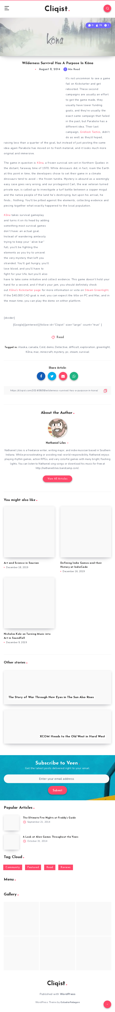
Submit (57, 790)
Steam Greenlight (96, 290)
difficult (74, 347)
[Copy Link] (57, 390)
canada (33, 347)
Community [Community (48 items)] (13, 867)
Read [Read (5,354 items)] (49, 867)
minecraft (46, 352)
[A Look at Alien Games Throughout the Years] (11, 842)
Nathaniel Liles (56, 443)
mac (36, 352)
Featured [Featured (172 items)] (33, 867)
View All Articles (58, 479)
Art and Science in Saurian (21, 563)
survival (84, 352)
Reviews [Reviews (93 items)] (66, 867)
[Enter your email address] (56, 778)
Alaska (22, 347)
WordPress (67, 994)
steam (74, 352)
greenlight (103, 347)
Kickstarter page (25, 290)
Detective (61, 347)
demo (50, 347)
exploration (87, 347)
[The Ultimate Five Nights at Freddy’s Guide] (11, 823)
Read (60, 337)
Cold (42, 347)
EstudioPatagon (70, 1002)
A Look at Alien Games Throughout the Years (51, 837)
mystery (59, 352)
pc (67, 352)
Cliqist (57, 9)
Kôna (40, 163)
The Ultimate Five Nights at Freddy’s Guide (49, 818)
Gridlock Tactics (90, 132)
